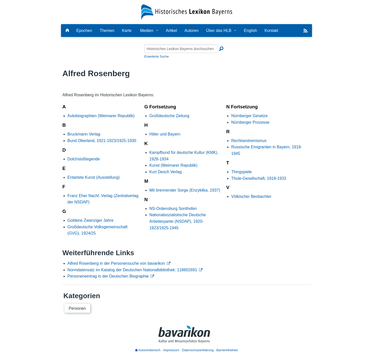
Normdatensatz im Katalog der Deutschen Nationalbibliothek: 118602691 (132, 270)
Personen (77, 308)
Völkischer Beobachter (251, 196)
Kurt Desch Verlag (165, 172)
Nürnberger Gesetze (249, 116)
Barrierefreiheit (227, 350)
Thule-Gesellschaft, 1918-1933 (258, 178)
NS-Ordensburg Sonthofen (173, 208)
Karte (127, 30)
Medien (146, 30)
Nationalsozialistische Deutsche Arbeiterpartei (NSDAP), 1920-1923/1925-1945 (177, 221)
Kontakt (271, 30)
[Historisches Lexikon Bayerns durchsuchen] (181, 48)
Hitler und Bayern (164, 134)
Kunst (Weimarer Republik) (173, 165)
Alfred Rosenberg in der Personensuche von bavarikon (116, 263)
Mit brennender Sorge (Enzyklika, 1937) (184, 190)
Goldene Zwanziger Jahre (90, 220)
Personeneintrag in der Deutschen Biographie (108, 276)
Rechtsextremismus (248, 141)
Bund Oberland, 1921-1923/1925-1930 (102, 141)
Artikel (171, 30)
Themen (107, 30)
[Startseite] (186, 12)
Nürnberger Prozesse (250, 122)
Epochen (84, 30)
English (250, 30)
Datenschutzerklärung (198, 350)
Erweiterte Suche (156, 56)
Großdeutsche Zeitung (169, 116)
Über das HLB (218, 30)
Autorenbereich (147, 350)
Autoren (191, 30)
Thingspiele (241, 172)
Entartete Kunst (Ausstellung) (94, 177)
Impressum (171, 350)
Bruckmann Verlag (84, 134)
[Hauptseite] (67, 30)
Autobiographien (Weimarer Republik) (101, 116)
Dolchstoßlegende (84, 159)
